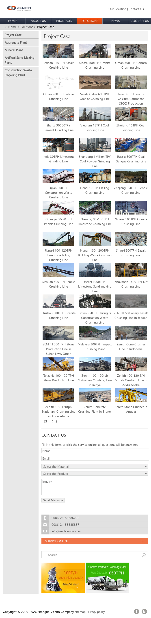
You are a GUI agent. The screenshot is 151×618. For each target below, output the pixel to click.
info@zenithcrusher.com (66, 531)
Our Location (117, 9)
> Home (11, 27)
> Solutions (25, 27)
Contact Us (136, 9)
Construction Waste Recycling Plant (18, 72)
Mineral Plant (14, 50)
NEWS (115, 21)
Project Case (13, 35)
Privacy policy (95, 612)
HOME (12, 21)
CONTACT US (140, 21)
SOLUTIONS (90, 21)
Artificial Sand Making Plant (19, 60)
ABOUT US (38, 21)
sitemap (80, 612)
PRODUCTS (64, 21)
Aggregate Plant (16, 42)
